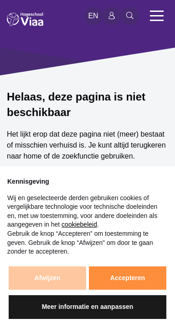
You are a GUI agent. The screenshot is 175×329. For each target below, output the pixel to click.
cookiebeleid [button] (79, 224)
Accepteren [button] (127, 277)
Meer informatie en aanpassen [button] (88, 306)
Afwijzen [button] (48, 277)
